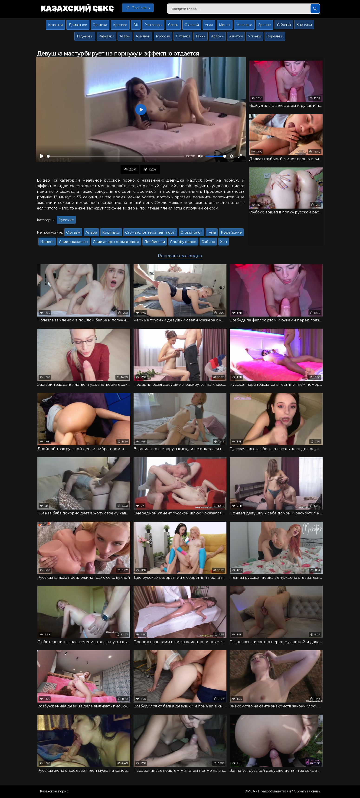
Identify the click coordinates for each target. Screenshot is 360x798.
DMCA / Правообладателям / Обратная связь (282, 791)
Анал (209, 25)
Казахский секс (77, 8)
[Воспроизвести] (42, 156)
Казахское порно (54, 791)
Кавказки (106, 36)
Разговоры (153, 25)
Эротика (100, 25)
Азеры (125, 36)
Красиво (120, 25)
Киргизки (304, 25)
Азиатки (236, 36)
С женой (192, 25)
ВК (135, 25)
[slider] (115, 156)
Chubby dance (183, 241)
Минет (224, 25)
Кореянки (275, 36)
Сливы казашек (73, 241)
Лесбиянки (154, 241)
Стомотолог (191, 232)
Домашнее (78, 25)
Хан (223, 241)
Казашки (55, 25)
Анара (91, 232)
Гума (211, 232)
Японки (254, 36)
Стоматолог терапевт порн (150, 232)
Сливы (173, 25)
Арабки (217, 36)
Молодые (244, 25)
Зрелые (264, 25)
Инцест (47, 241)
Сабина (208, 241)
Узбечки (284, 25)
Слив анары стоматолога (116, 241)
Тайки (201, 36)
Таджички (84, 36)
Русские (163, 36)
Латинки (183, 36)
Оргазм (73, 232)
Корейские (231, 232)
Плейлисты (137, 7)
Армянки (143, 36)
